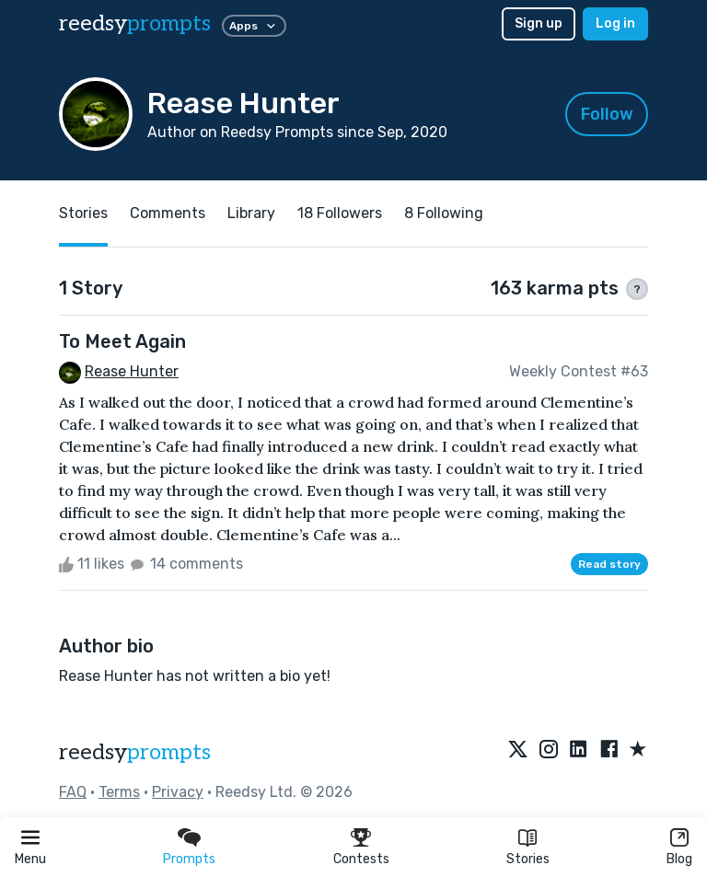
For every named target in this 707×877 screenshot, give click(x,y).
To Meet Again (122, 341)
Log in (615, 23)
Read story (609, 564)
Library (251, 213)
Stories (528, 859)
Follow (607, 114)
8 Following (443, 213)
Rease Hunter (132, 371)
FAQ (73, 792)
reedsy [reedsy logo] (135, 23)
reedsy (135, 752)
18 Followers (339, 213)
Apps (254, 25)
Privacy (177, 792)
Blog (679, 859)
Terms (119, 792)
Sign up (538, 23)
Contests (361, 859)
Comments (167, 213)
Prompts (189, 859)
